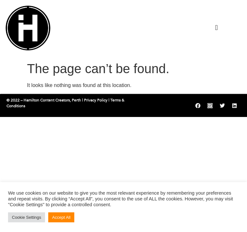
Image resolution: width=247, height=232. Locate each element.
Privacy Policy (95, 100)
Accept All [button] (61, 217)
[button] (216, 27)
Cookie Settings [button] (26, 217)
